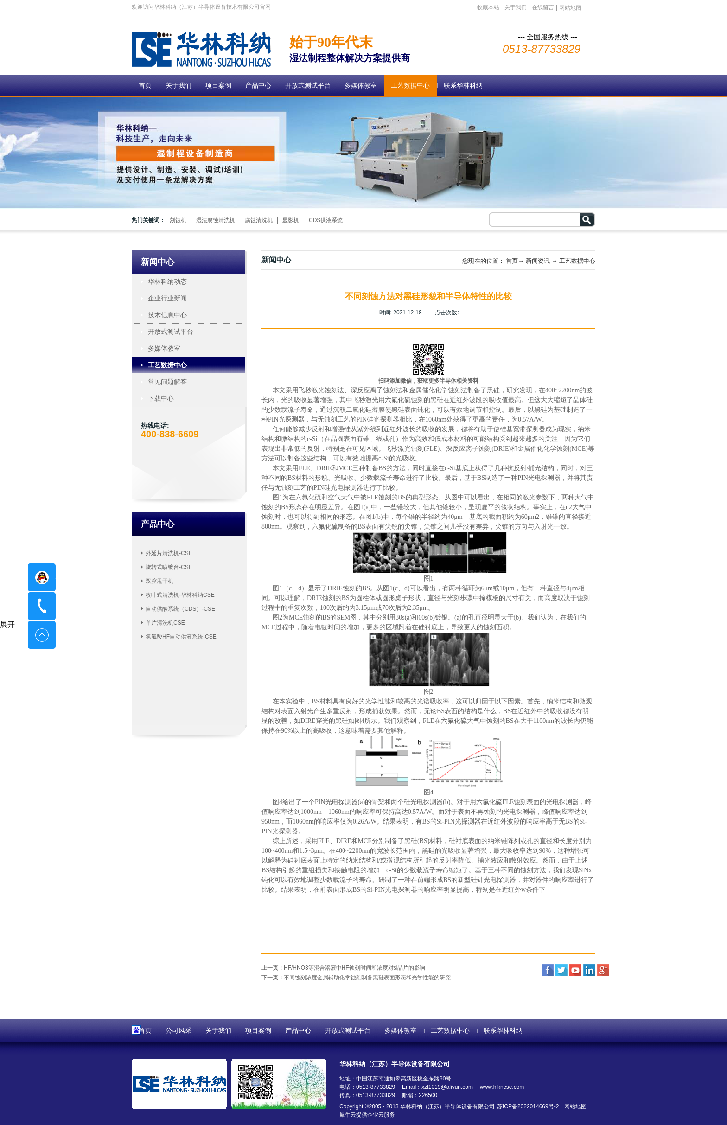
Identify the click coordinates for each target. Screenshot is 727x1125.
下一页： (356, 977)
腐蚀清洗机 (259, 220)
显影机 (290, 220)
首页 (145, 85)
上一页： (343, 968)
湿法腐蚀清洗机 (215, 220)
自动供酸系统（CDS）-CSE (180, 609)
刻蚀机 (178, 220)
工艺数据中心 (577, 260)
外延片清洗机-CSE (169, 553)
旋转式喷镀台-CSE (169, 567)
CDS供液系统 (326, 220)
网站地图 (574, 1106)
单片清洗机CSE (165, 623)
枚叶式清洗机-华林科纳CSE (180, 595)
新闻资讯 (538, 260)
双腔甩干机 (159, 581)
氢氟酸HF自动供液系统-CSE (181, 636)
